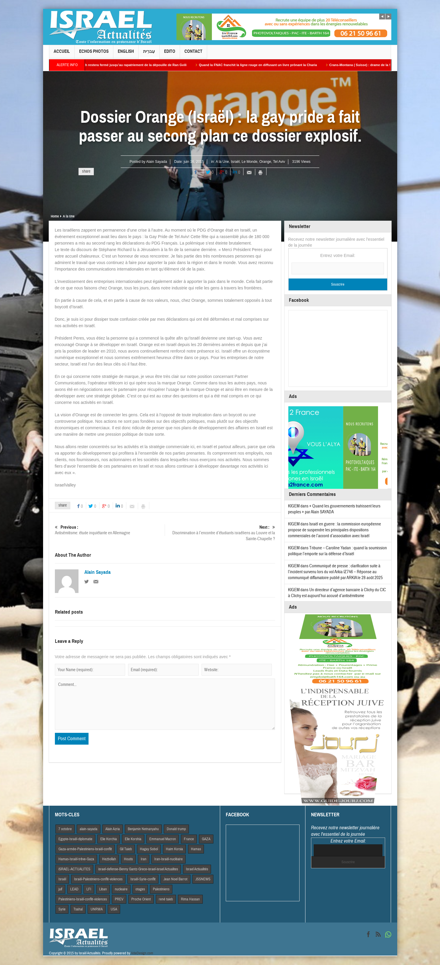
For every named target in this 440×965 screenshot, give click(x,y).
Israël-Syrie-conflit (143, 879)
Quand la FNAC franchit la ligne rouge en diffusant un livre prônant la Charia (264, 65)
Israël (235, 162)
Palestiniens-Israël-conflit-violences (82, 899)
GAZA (206, 839)
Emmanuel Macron (162, 839)
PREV (119, 899)
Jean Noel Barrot (175, 879)
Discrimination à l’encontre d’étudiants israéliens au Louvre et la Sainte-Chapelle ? (220, 533)
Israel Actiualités (197, 869)
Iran (143, 859)
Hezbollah (109, 859)
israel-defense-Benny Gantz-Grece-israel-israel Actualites (138, 869)
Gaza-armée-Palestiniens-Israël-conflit (85, 849)
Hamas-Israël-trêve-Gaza (76, 859)
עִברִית (149, 54)
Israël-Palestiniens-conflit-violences (98, 879)
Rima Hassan (190, 899)
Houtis (128, 859)
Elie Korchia (108, 839)
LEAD (74, 889)
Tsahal (78, 909)
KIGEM (294, 506)
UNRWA (97, 909)
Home (55, 216)
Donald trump (176, 829)
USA (114, 909)
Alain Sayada (156, 162)
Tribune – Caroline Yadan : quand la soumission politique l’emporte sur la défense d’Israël (337, 551)
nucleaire (121, 889)
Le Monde (249, 162)
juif (60, 889)
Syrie (62, 909)
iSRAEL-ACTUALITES (74, 869)
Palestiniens (161, 889)
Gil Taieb (126, 849)
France (189, 839)
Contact (193, 54)
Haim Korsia (174, 849)
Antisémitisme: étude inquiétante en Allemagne (110, 530)
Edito (170, 54)
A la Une (222, 162)
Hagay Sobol (149, 849)
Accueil (61, 54)
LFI (88, 889)
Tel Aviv (279, 162)
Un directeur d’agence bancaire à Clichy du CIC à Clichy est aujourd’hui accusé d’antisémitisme (337, 593)
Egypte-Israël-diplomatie (75, 839)
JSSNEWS (202, 879)
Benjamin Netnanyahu (143, 829)
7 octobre (65, 829)
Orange (265, 162)
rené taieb (166, 899)
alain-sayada (88, 829)
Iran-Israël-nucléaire (168, 859)
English (125, 54)
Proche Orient (141, 899)
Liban (103, 889)
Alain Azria (112, 829)
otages (140, 889)
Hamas (196, 849)
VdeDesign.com (142, 953)
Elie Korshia (133, 839)
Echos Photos (94, 54)
